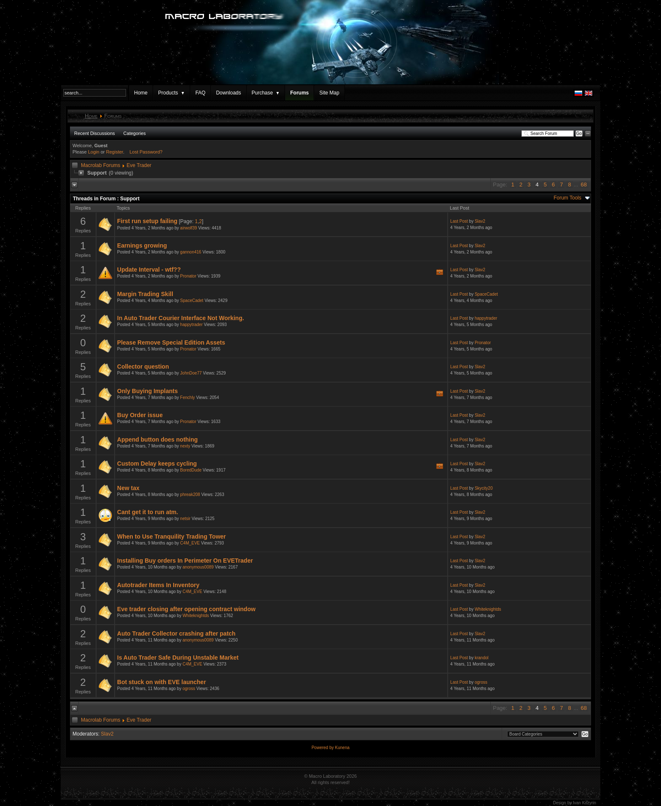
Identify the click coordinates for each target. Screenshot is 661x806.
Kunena (342, 747)
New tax (128, 488)
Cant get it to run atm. (147, 512)
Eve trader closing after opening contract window (186, 609)
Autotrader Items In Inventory (158, 585)
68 (584, 184)
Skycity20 (484, 488)
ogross (189, 688)
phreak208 (190, 494)
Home (141, 93)
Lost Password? (145, 151)
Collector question (143, 366)
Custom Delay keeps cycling (157, 463)
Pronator (188, 276)
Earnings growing (142, 245)
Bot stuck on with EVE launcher (161, 682)
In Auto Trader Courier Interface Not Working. (180, 318)
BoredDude (191, 470)
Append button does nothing (157, 439)
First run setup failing (147, 221)
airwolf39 (188, 228)
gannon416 (190, 252)
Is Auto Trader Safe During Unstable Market (178, 657)
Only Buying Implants (147, 391)
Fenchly (187, 397)
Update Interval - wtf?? (149, 269)
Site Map (329, 93)
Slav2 (480, 221)
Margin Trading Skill (145, 294)
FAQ (200, 93)
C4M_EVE (190, 543)
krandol (482, 657)
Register (114, 151)
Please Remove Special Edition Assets (171, 342)
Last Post (459, 221)
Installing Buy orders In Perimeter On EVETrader (185, 560)
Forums (299, 93)
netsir (185, 518)
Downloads (228, 93)
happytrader (191, 324)
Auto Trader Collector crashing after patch (176, 633)
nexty (185, 446)
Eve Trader (138, 165)
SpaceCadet (191, 300)
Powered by (323, 747)
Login (93, 151)
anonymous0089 (198, 567)
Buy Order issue (140, 415)
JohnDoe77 (191, 373)
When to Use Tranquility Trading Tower (171, 536)
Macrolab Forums (100, 165)
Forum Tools (567, 198)
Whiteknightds (196, 615)
